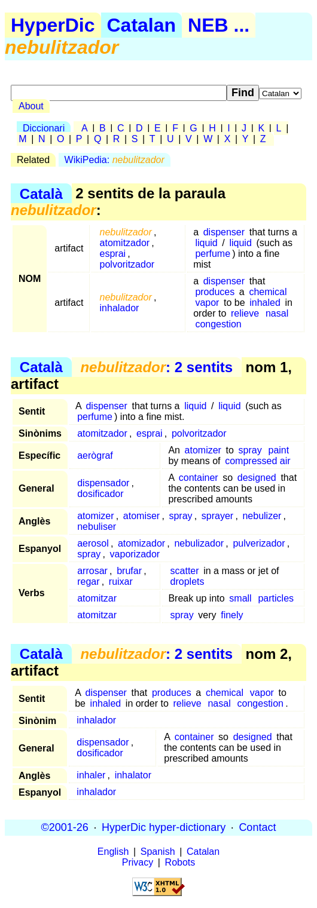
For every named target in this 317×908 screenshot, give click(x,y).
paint (279, 450)
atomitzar (97, 598)
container (198, 478)
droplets (187, 581)
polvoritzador (127, 264)
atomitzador (125, 243)
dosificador (100, 494)
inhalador (119, 308)
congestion (218, 324)
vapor (207, 302)
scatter (184, 571)
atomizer (203, 450)
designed (256, 478)
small (240, 598)
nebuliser (96, 527)
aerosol (92, 543)
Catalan (141, 25)
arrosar (92, 571)
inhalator (133, 775)
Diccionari (44, 128)
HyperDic (53, 25)
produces (214, 292)
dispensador (103, 483)
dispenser (224, 232)
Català (41, 193)
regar (88, 581)
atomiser (141, 516)
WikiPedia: (114, 160)
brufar (129, 571)
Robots (180, 862)
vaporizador (135, 554)
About (31, 106)
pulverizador (259, 543)
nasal (277, 313)
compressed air (257, 461)
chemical (267, 292)
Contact (257, 827)
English (113, 851)
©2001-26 (65, 827)
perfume (212, 254)
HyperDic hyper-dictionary (163, 827)
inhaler (91, 775)
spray (250, 450)
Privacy (137, 862)
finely (232, 615)
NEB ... (218, 25)
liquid (206, 243)
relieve (245, 313)
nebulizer (261, 516)
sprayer (217, 516)
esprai (113, 254)
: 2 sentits (156, 367)
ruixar (121, 581)
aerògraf (95, 455)
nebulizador (199, 543)
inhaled (265, 302)
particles (276, 598)
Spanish (158, 851)
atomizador (141, 543)
